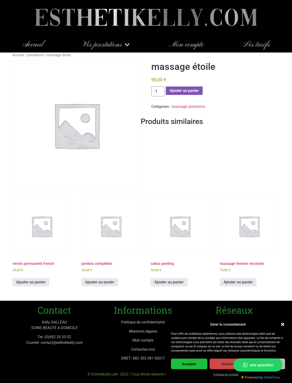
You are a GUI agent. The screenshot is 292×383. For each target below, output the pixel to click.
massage (179, 106)
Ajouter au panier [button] (31, 282)
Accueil (32, 45)
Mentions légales (143, 331)
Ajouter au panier (184, 90)
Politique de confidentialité (143, 322)
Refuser (228, 364)
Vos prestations (106, 45)
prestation (35, 55)
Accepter (189, 364)
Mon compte (186, 45)
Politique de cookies (225, 374)
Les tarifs (256, 45)
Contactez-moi (143, 349)
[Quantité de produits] (158, 91)
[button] (282, 324)
